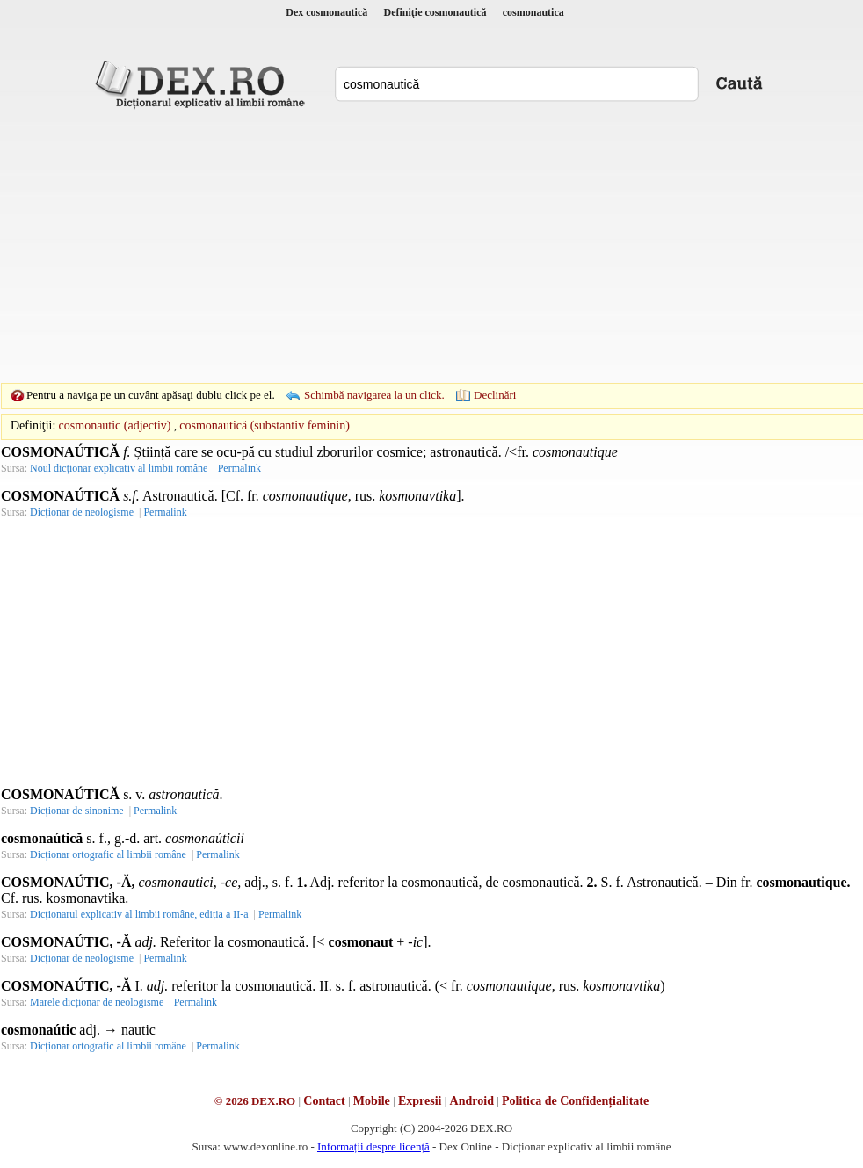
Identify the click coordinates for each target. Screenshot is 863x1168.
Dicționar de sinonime (77, 810)
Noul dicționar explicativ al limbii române (118, 468)
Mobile (371, 1100)
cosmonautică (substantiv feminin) (264, 425)
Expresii (420, 1100)
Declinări (495, 394)
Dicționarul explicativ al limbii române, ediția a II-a (139, 914)
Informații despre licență (373, 1146)
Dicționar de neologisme (82, 512)
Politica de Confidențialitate (575, 1100)
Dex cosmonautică (326, 12)
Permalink (239, 468)
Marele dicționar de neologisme (96, 1002)
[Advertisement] (404, 246)
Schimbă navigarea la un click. (374, 394)
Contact (323, 1100)
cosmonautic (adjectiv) (115, 425)
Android (472, 1100)
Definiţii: (33, 425)
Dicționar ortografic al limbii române (108, 854)
